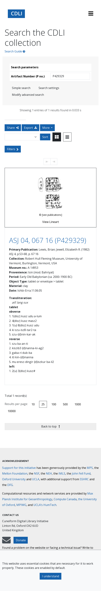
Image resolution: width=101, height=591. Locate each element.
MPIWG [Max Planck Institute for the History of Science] (21, 505)
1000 (78, 404)
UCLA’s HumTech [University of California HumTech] (44, 505)
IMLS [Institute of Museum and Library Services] (62, 473)
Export (30, 128)
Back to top (50, 426)
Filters (12, 149)
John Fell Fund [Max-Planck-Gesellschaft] (81, 473)
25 (43, 404)
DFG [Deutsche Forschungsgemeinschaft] (10, 485)
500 (65, 404)
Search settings (49, 88)
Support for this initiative (19, 468)
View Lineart (50, 222)
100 (53, 404)
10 (33, 404)
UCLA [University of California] (35, 479)
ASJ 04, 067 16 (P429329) (47, 240)
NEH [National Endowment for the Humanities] (49, 473)
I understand (50, 576)
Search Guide (15, 51)
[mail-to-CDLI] (6, 542)
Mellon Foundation (14, 473)
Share (13, 128)
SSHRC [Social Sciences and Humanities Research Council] (84, 479)
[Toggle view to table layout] (67, 137)
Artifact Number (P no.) (28, 76)
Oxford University (14, 479)
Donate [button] (21, 540)
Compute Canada (65, 499)
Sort (45, 137)
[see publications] (52, 214)
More (46, 128)
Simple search (21, 88)
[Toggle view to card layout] (56, 137)
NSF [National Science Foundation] (36, 473)
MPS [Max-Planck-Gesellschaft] (90, 468)
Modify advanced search (28, 95)
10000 (12, 411)
